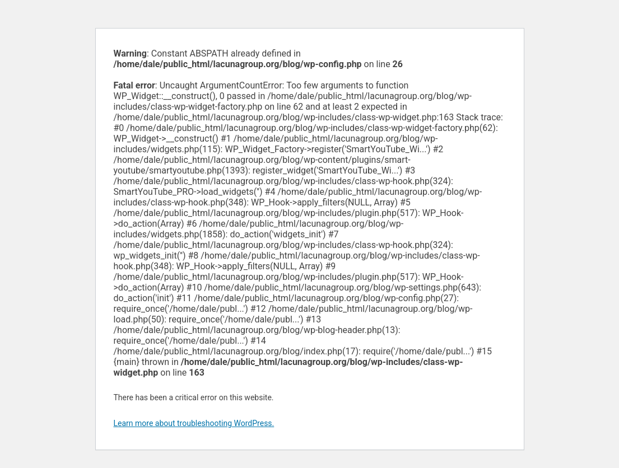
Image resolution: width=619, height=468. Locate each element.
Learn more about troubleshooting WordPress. (194, 423)
